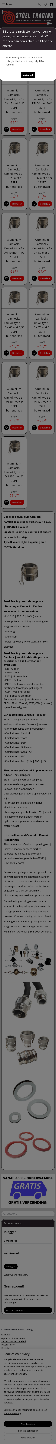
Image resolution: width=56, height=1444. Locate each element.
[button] (28, 75)
